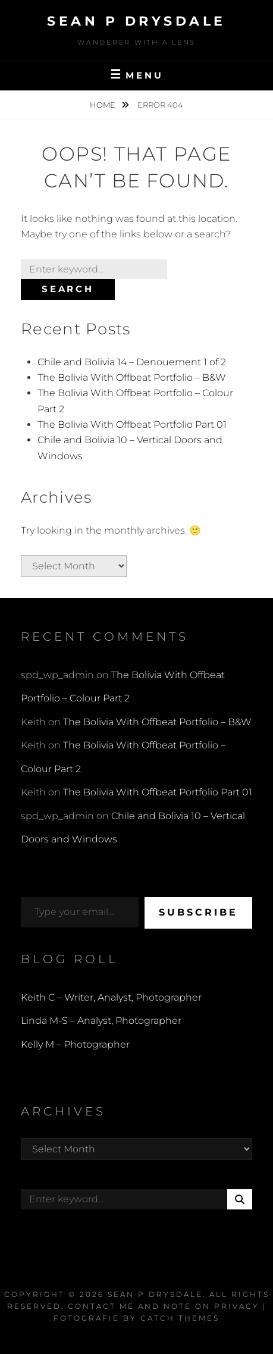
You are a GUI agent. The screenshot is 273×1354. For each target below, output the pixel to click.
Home (103, 104)
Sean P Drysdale (136, 21)
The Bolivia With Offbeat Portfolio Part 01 (132, 424)
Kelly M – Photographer (75, 1044)
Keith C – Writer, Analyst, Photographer (111, 997)
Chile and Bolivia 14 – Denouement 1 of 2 (131, 362)
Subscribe (198, 912)
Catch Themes (179, 1318)
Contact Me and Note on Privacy (163, 1306)
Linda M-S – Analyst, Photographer (101, 1020)
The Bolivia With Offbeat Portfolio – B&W (131, 377)
